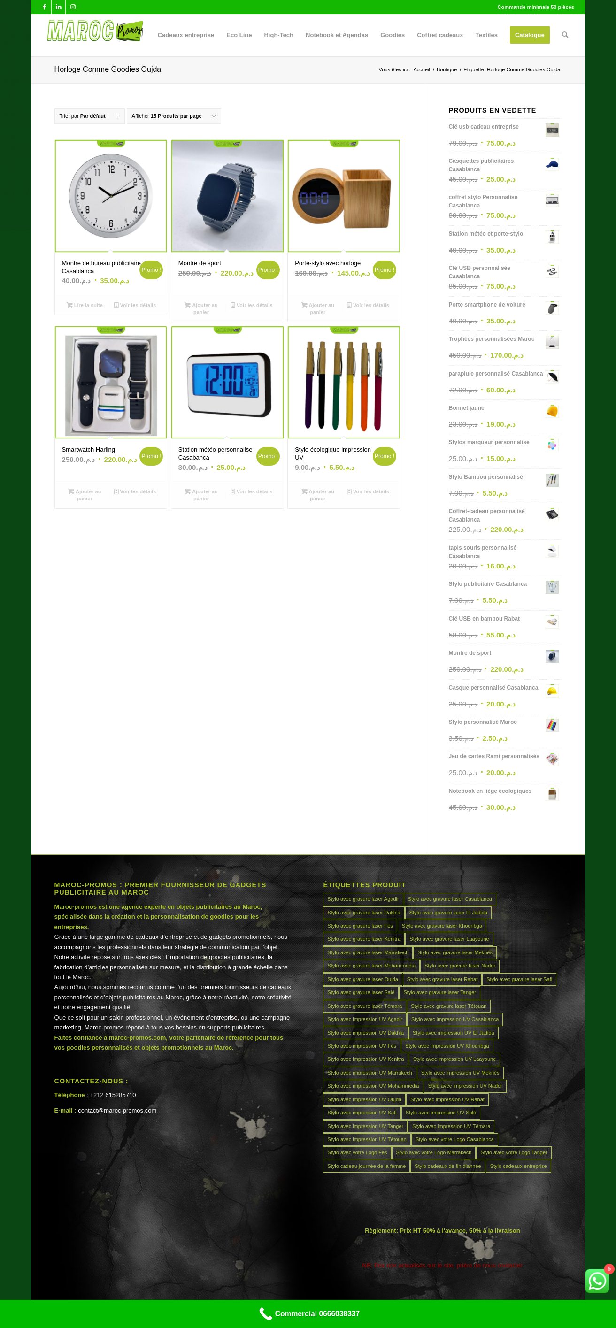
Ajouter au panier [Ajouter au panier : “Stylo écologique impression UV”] (317, 494)
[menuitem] (186, 35)
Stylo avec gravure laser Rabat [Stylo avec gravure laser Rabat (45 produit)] (442, 979)
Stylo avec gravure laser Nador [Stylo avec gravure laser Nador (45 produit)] (459, 965)
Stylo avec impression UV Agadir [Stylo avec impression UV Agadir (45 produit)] (364, 1019)
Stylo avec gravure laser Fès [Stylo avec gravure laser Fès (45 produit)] (360, 926)
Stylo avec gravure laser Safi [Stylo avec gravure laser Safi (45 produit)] (519, 979)
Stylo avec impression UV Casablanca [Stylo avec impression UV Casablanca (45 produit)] (455, 1019)
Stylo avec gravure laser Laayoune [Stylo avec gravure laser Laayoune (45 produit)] (449, 939)
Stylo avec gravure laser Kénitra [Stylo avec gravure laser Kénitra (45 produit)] (363, 939)
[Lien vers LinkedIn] (58, 7)
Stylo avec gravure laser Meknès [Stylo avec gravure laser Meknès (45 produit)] (455, 952)
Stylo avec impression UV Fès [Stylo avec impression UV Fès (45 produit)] (361, 1046)
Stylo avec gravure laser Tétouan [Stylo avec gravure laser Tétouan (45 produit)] (448, 1006)
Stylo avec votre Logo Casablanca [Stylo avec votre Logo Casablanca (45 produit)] (455, 1139)
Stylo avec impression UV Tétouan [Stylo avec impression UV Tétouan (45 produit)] (367, 1139)
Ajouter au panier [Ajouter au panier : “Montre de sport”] (201, 308)
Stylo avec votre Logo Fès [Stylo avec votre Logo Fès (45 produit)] (357, 1152)
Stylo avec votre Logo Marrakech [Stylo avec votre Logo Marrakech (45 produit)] (434, 1152)
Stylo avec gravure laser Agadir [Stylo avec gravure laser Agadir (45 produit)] (363, 899)
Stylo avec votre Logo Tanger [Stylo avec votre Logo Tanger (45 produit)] (513, 1152)
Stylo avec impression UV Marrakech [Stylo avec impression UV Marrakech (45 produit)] (369, 1072)
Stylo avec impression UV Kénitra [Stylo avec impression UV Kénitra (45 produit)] (365, 1059)
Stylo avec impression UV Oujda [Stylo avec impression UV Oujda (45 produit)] (364, 1099)
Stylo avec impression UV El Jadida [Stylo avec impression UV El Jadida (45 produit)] (453, 1033)
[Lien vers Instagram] (73, 7)
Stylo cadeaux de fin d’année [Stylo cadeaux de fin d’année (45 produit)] (448, 1166)
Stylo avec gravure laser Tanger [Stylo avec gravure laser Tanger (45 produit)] (439, 992)
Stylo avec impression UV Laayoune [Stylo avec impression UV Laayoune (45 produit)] (454, 1059)
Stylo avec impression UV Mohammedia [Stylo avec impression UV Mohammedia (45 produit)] (373, 1086)
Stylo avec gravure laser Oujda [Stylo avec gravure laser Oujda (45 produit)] (362, 979)
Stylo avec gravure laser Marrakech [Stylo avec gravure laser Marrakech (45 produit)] (367, 952)
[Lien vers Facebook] (44, 7)
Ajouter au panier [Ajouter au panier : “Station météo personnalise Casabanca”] (201, 494)
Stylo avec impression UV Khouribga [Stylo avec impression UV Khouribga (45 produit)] (447, 1046)
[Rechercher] (565, 35)
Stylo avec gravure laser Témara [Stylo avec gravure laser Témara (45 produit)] (364, 1006)
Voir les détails (135, 305)
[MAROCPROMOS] (94, 35)
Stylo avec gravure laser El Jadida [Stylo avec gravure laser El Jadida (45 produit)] (448, 912)
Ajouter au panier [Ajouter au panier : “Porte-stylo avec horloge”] (317, 308)
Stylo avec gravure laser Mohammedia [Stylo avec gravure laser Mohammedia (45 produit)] (371, 965)
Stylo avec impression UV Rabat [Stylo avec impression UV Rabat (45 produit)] (447, 1099)
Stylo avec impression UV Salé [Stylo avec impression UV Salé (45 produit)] (441, 1112)
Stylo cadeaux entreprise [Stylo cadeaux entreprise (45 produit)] (518, 1166)
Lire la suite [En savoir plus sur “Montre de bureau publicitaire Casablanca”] (85, 305)
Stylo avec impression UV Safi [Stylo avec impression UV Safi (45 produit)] (361, 1112)
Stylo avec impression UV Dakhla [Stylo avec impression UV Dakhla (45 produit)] (365, 1033)
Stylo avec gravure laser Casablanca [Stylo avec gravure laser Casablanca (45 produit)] (450, 899)
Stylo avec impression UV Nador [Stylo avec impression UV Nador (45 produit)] (465, 1086)
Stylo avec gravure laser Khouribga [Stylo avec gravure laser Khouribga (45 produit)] (442, 926)
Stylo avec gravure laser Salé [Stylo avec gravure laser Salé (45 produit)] (360, 992)
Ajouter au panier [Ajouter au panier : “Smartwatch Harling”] (84, 494)
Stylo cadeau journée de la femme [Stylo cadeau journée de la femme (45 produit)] (366, 1166)
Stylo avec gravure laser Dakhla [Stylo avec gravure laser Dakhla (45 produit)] (363, 912)
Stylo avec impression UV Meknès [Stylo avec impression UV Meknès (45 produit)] (460, 1072)
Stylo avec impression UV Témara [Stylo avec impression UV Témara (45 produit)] (451, 1126)
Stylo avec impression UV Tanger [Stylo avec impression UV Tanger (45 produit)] (365, 1126)
